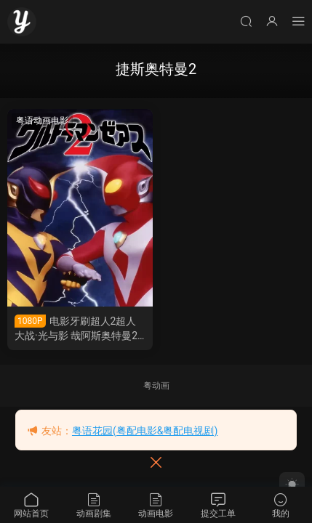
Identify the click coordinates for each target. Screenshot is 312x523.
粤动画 (156, 386)
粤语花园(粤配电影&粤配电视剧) (144, 431)
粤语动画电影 (42, 120)
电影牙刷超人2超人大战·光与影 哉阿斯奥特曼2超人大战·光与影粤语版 (76, 329)
